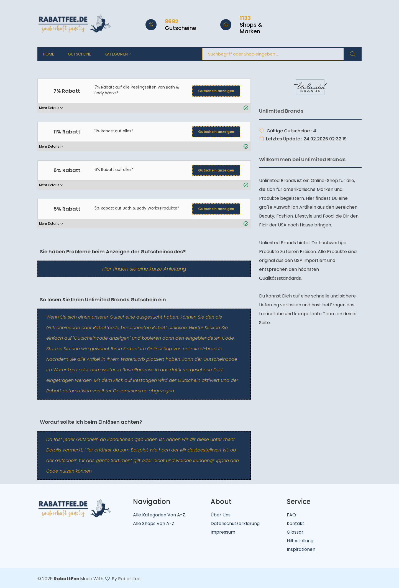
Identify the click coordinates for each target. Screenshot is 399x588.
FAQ (291, 515)
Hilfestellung (300, 540)
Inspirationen (301, 549)
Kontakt (295, 523)
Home (48, 54)
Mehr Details (51, 107)
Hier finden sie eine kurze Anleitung (144, 268)
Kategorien (118, 54)
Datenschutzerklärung (235, 523)
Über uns (221, 515)
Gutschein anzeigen (216, 91)
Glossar (295, 532)
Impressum (223, 532)
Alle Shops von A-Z (153, 523)
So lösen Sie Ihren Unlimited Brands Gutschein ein (102, 299)
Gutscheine (79, 54)
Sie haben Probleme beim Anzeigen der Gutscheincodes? (112, 251)
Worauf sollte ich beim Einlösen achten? (90, 421)
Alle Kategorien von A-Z (159, 515)
